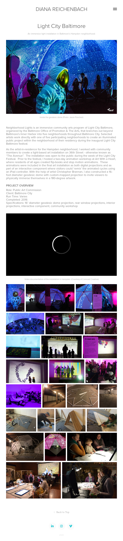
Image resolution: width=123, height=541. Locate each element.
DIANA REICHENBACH (61, 9)
